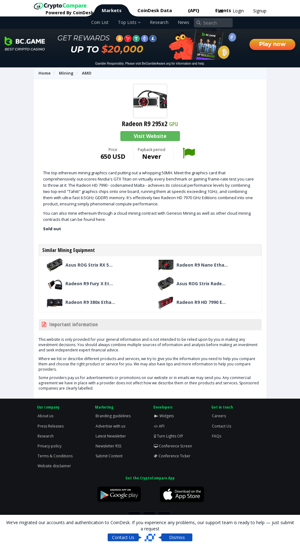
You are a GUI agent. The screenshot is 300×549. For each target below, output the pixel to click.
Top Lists (129, 22)
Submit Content (109, 456)
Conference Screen (173, 446)
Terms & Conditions (55, 456)
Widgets (164, 416)
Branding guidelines (113, 416)
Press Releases (51, 426)
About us (45, 416)
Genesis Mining (180, 213)
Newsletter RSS (108, 446)
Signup (259, 11)
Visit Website (150, 136)
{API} (193, 10)
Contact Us (221, 426)
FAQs (216, 436)
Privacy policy (49, 446)
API (159, 426)
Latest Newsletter (111, 436)
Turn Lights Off (168, 436)
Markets (112, 10)
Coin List (100, 22)
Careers (219, 416)
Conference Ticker (172, 456)
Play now (272, 44)
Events (223, 10)
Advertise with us (110, 426)
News (183, 22)
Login (238, 11)
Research (159, 22)
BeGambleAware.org (156, 63)
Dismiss (177, 537)
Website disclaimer (54, 466)
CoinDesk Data (154, 10)
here (100, 219)
